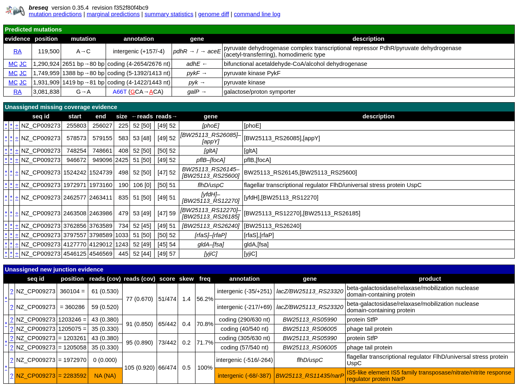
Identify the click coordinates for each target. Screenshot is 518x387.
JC (23, 64)
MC (13, 64)
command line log (257, 14)
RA (17, 51)
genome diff (213, 14)
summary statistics (168, 14)
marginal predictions (113, 14)
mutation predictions (55, 14)
